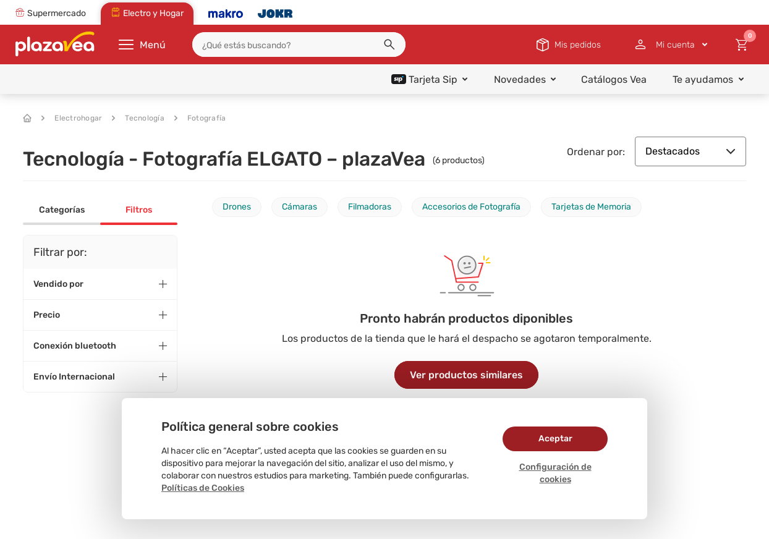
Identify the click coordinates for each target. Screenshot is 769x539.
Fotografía (200, 118)
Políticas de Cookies (202, 488)
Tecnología (138, 118)
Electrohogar (71, 118)
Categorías (62, 210)
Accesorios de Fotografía (471, 207)
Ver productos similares (466, 375)
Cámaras (299, 207)
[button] (389, 44)
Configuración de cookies (555, 473)
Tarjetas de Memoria (591, 207)
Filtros (138, 210)
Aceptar (555, 438)
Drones (237, 207)
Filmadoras (369, 207)
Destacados (690, 151)
